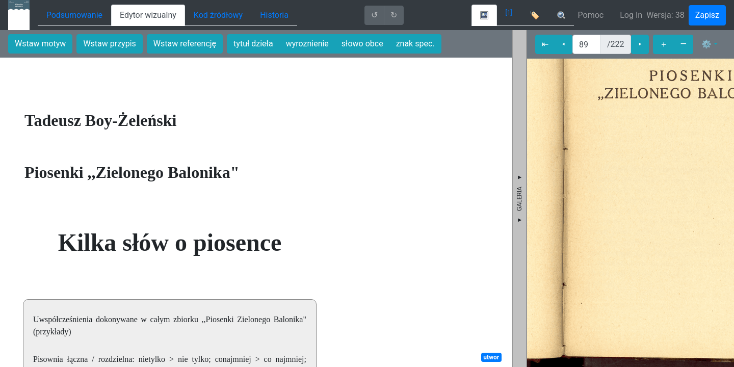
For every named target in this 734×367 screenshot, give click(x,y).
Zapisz (707, 15)
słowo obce (362, 43)
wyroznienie (307, 43)
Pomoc (591, 15)
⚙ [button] (706, 44)
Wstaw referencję (184, 43)
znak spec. (415, 43)
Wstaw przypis (109, 43)
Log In (631, 15)
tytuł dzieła (253, 43)
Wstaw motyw (40, 43)
